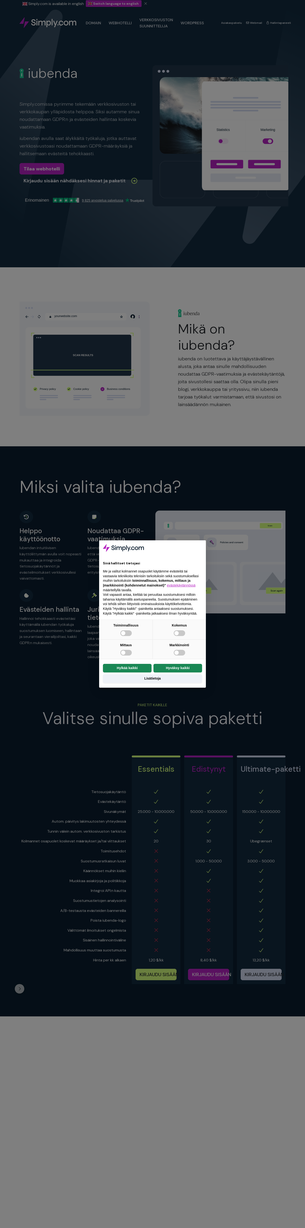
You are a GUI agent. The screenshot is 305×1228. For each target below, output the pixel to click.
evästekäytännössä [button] (181, 585)
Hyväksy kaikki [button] (178, 668)
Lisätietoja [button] (152, 678)
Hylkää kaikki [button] (127, 668)
